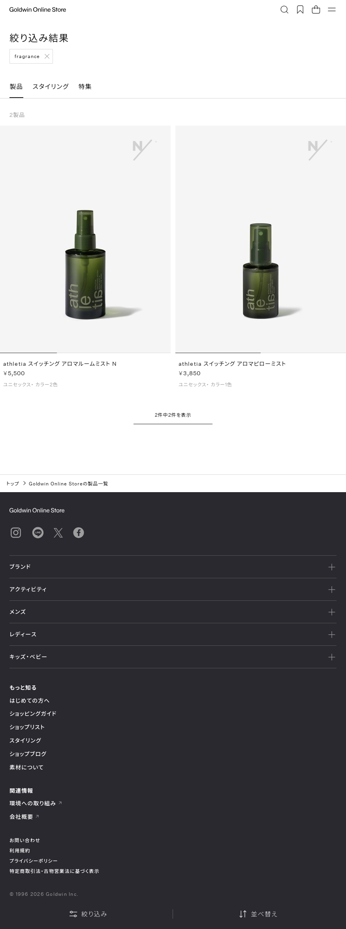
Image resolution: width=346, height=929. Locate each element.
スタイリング (25, 740)
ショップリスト (27, 727)
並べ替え (258, 914)
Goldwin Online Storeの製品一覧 (69, 483)
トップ (12, 483)
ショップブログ (28, 754)
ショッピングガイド (32, 713)
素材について (26, 767)
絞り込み (88, 914)
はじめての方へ (29, 700)
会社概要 (24, 816)
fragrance (27, 56)
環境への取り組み (35, 803)
